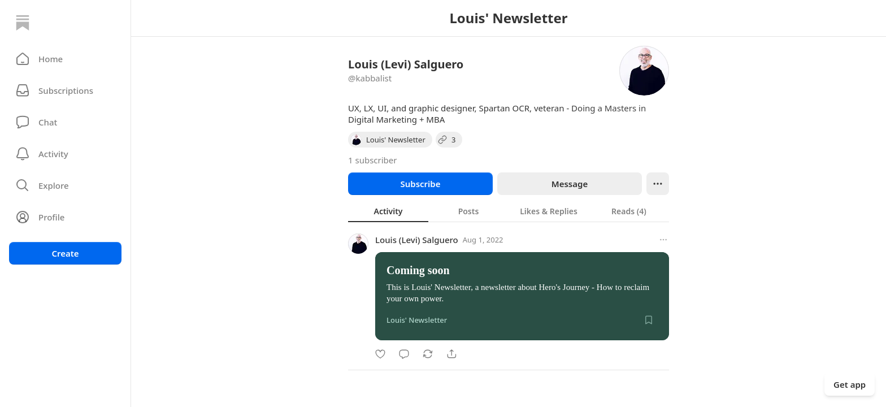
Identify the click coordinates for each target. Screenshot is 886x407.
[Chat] (65, 122)
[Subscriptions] (65, 90)
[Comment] (404, 354)
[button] (65, 58)
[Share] (451, 354)
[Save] (649, 320)
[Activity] (65, 153)
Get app (849, 384)
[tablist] (508, 211)
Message (569, 183)
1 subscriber (372, 160)
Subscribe (420, 183)
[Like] (380, 354)
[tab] (388, 211)
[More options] (663, 240)
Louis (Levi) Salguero (416, 239)
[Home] (22, 22)
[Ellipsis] (657, 183)
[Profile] (65, 217)
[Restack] (427, 354)
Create (65, 253)
